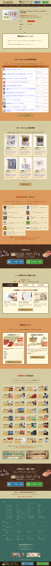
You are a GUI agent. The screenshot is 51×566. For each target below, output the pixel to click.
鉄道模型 (39, 505)
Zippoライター (29, 513)
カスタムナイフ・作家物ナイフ (21, 513)
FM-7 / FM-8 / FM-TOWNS (9, 516)
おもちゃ (7, 504)
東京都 (19, 496)
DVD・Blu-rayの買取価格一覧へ (25, 115)
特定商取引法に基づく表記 (9, 539)
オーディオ (18, 509)
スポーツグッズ (29, 509)
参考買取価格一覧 (7, 7)
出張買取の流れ (19, 531)
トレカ (39, 508)
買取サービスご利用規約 (41, 538)
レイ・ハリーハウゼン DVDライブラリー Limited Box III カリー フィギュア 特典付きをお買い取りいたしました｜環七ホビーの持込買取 (40, 152)
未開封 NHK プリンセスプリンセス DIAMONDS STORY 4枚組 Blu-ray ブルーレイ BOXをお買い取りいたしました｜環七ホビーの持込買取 (40, 175)
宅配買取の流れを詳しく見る (37, 357)
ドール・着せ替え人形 (9, 505)
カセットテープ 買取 (9, 515)
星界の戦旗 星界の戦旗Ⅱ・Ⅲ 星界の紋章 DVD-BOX (15, 92)
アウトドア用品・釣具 (9, 513)
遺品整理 (18, 519)
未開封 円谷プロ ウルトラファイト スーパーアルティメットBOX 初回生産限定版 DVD (20, 89)
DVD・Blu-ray (31, 21)
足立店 (17, 538)
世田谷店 (7, 538)
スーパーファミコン (9, 508)
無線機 (39, 509)
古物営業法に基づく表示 (20, 539)
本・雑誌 (28, 510)
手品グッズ (7, 519)
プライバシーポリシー (41, 539)
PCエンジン (18, 508)
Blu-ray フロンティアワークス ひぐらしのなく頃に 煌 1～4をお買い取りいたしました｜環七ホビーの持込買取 (10, 152)
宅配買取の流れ (29, 531)
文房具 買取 (39, 513)
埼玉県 (23, 496)
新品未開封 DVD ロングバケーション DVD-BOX (14, 103)
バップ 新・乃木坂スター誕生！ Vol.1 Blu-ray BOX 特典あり (17, 82)
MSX (38, 515)
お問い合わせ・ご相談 (30, 538)
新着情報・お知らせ (9, 527)
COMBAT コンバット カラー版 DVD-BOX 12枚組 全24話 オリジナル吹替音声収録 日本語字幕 (20, 111)
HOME (6, 5)
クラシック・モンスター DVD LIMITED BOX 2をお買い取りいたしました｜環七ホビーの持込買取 (25, 152)
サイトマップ (8, 540)
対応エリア (34, 5)
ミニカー (18, 505)
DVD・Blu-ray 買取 (8, 510)
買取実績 (17, 5)
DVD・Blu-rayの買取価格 (15, 7)
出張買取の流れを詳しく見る (25, 309)
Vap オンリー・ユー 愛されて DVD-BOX (13, 99)
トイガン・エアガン (9, 509)
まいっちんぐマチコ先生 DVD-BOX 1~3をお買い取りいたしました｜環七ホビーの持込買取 (25, 175)
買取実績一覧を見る (25, 184)
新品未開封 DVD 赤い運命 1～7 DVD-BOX (13, 69)
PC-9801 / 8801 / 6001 (30, 516)
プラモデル (28, 505)
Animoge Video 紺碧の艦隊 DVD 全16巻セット (14, 85)
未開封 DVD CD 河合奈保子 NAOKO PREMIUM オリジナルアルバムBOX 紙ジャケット (20, 96)
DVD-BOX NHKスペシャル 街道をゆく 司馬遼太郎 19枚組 (16, 78)
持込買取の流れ (40, 531)
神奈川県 (30, 496)
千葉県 (26, 496)
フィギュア (18, 504)
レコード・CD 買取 (19, 510)
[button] (48, 158)
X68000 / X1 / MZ (19, 516)
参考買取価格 (23, 5)
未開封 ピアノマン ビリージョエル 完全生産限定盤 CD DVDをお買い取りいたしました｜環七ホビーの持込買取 (11, 175)
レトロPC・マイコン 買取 (30, 515)
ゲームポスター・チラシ (30, 508)
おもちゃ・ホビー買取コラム (31, 523)
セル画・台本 (40, 504)
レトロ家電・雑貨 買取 (41, 516)
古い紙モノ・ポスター (41, 510)
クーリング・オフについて (31, 539)
